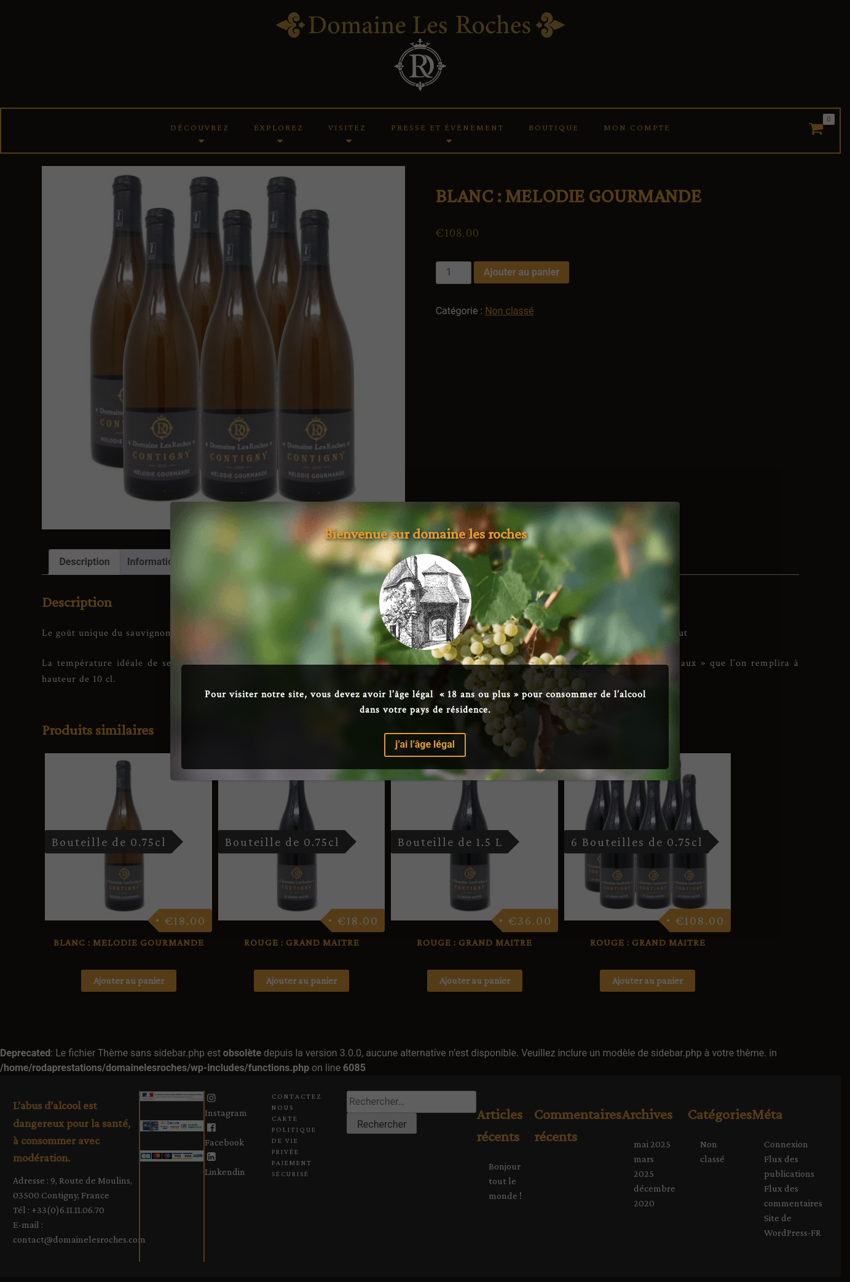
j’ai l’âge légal (425, 744)
